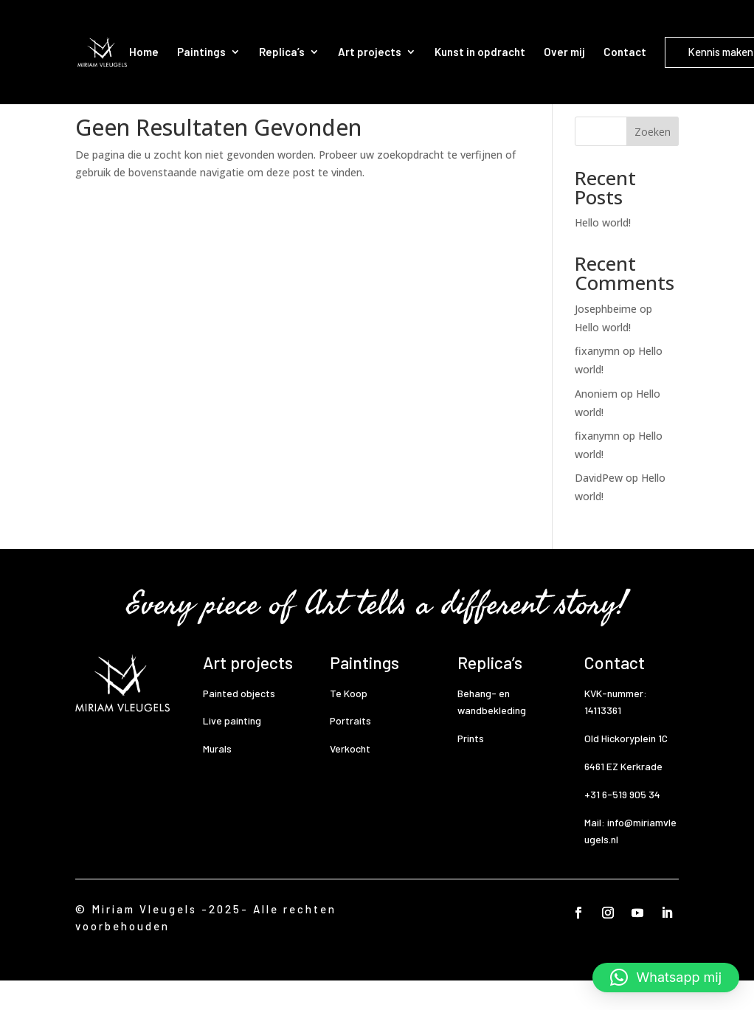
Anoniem (596, 423)
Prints (470, 767)
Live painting (232, 750)
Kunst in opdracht (480, 51)
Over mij (564, 51)
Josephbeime (606, 338)
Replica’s (282, 51)
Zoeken (652, 161)
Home (144, 51)
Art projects (369, 51)
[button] (665, 977)
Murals (217, 778)
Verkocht (350, 778)
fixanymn (597, 380)
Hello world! (603, 252)
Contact (624, 51)
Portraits (350, 750)
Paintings (201, 51)
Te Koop (348, 722)
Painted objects (239, 722)
